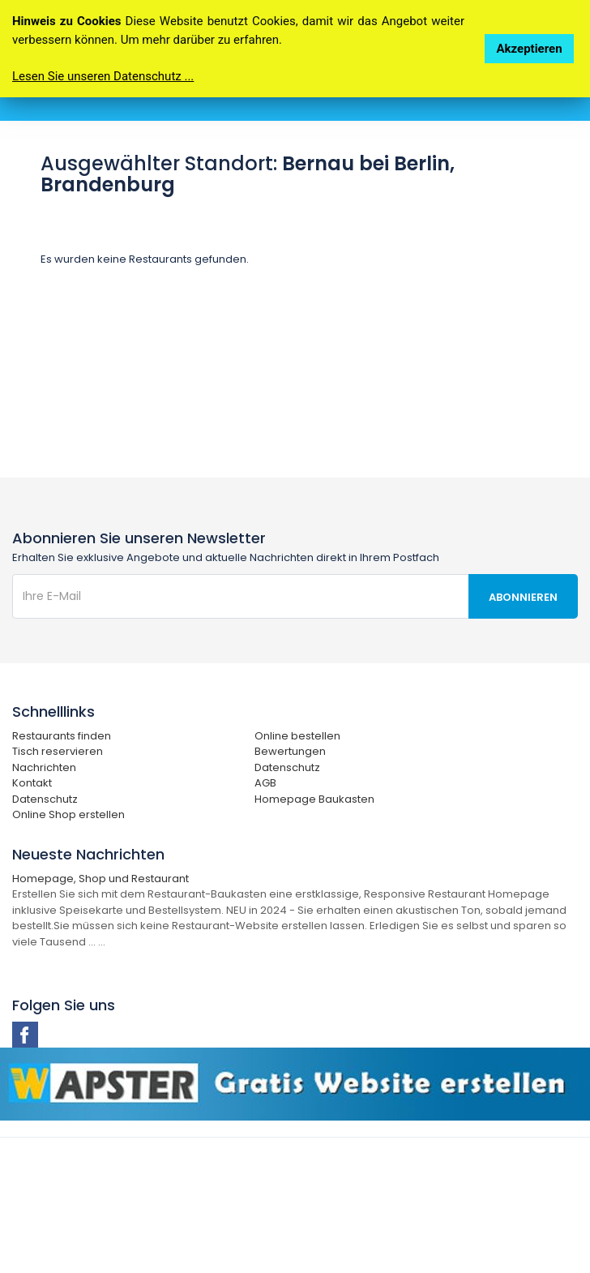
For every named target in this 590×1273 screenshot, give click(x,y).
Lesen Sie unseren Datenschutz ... (103, 76)
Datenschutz (287, 767)
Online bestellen (297, 736)
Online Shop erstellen (68, 814)
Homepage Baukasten (314, 799)
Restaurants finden (61, 736)
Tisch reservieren (57, 751)
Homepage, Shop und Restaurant (100, 878)
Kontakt (32, 783)
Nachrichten (44, 767)
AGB (265, 783)
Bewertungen (290, 751)
